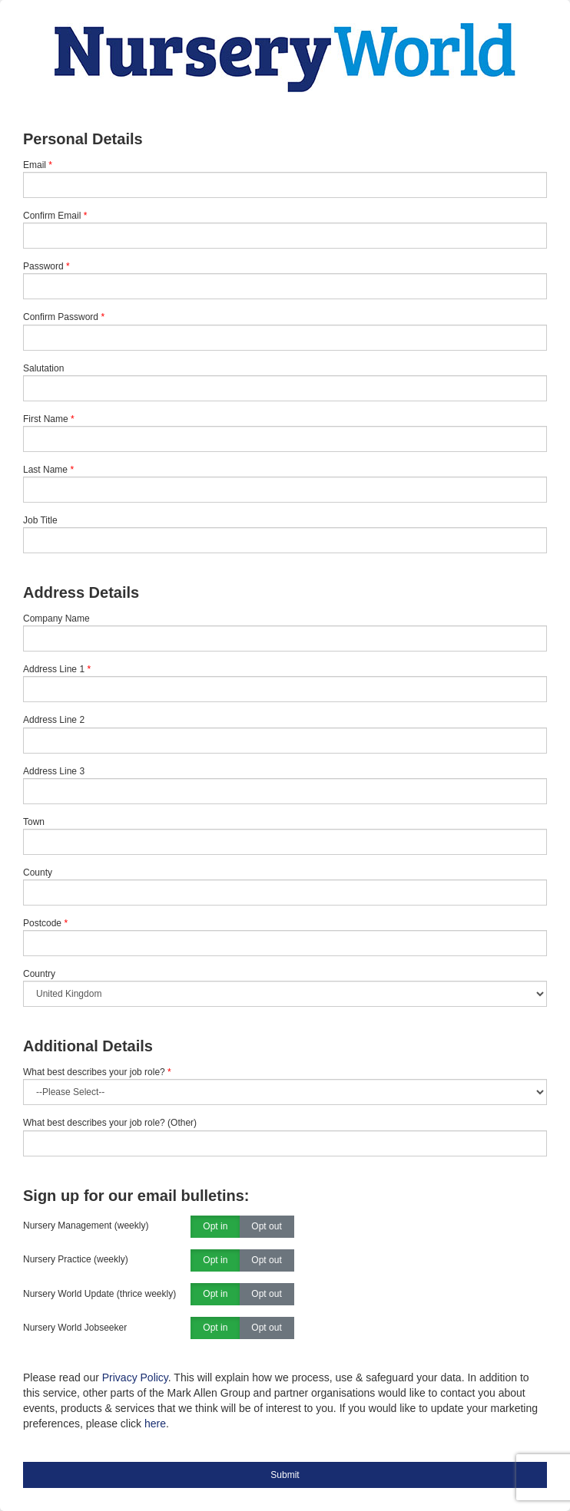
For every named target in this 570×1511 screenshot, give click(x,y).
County (37, 872)
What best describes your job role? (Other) (110, 1122)
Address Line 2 (54, 719)
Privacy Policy (135, 1377)
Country (39, 973)
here (155, 1423)
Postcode (42, 923)
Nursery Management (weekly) (85, 1225)
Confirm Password (60, 317)
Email (34, 165)
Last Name (45, 469)
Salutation (43, 368)
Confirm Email (52, 215)
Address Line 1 (54, 669)
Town (34, 822)
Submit (284, 1475)
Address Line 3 (54, 771)
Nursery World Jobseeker (75, 1327)
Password (43, 266)
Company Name (56, 618)
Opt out (266, 1227)
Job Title (40, 520)
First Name (45, 419)
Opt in (215, 1227)
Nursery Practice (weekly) (75, 1259)
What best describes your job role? (97, 1072)
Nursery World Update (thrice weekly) (99, 1293)
